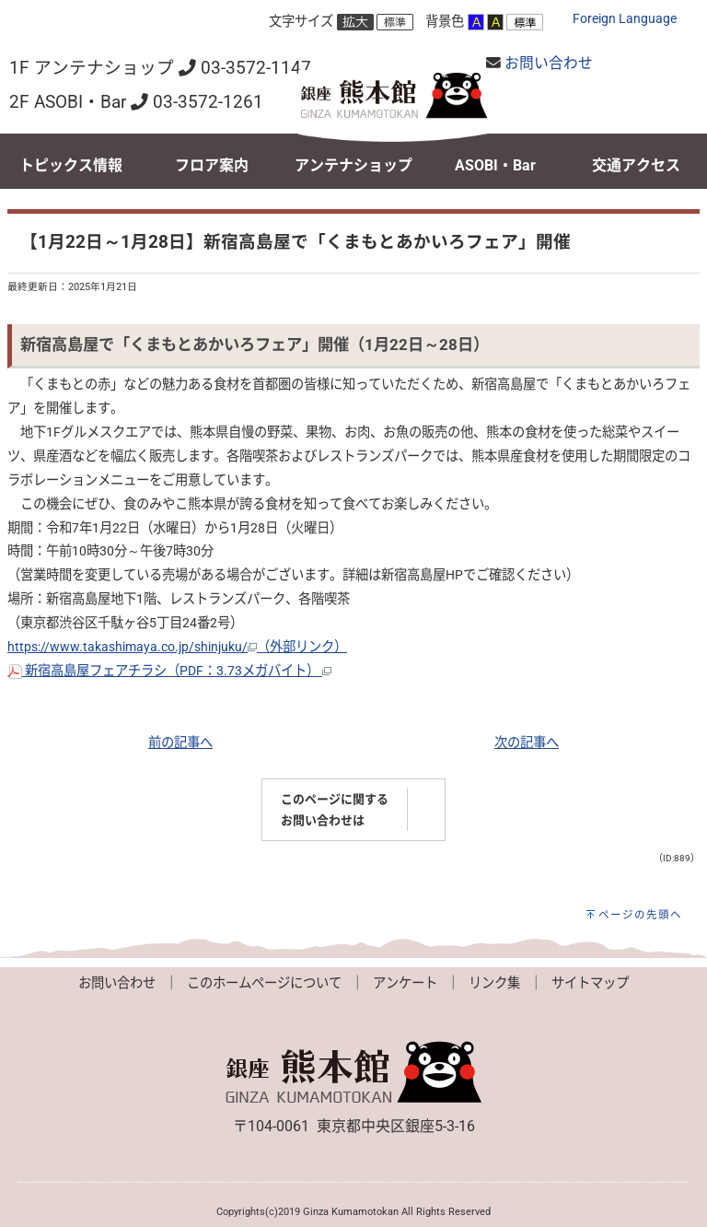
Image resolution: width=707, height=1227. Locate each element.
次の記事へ (526, 743)
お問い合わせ (548, 63)
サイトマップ (590, 983)
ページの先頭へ (640, 914)
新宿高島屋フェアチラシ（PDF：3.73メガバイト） (169, 671)
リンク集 (494, 983)
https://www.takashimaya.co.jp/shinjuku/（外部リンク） (177, 647)
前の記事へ (180, 743)
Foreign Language (625, 19)
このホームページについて (264, 983)
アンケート (405, 983)
